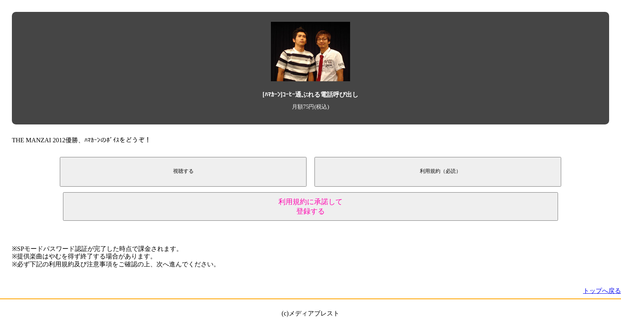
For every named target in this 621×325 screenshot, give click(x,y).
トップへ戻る (602, 290)
